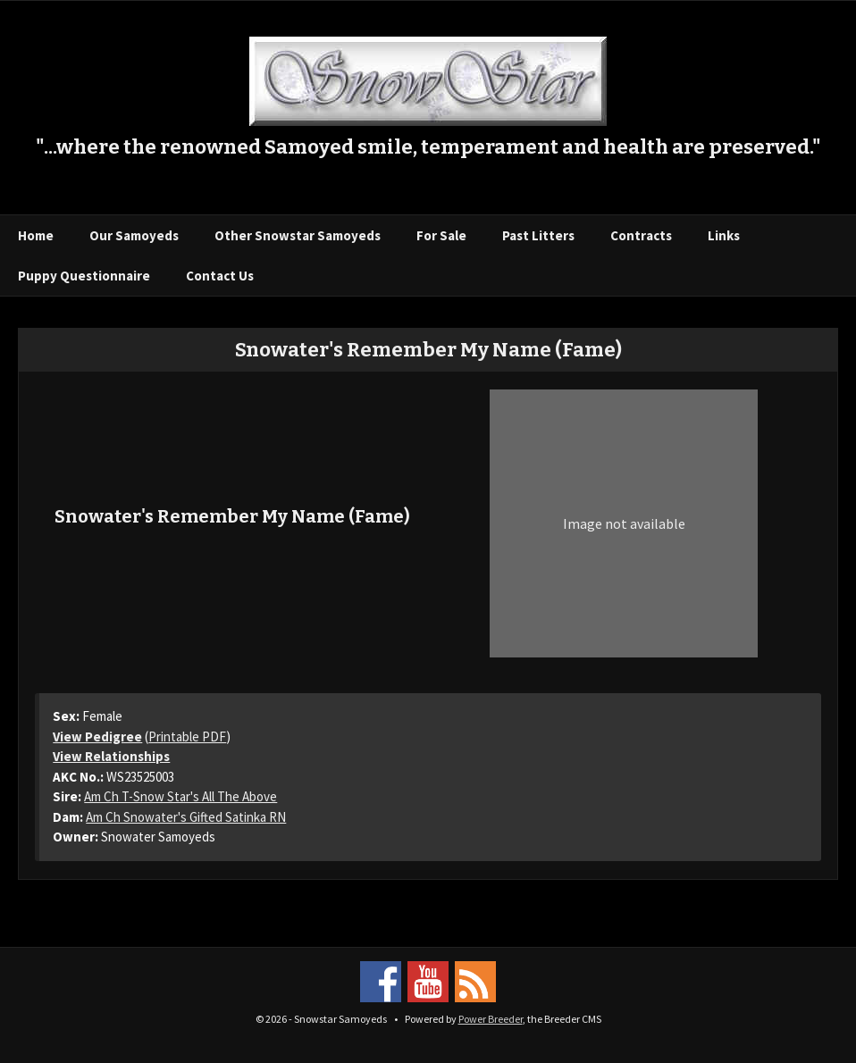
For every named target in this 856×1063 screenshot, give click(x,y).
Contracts (641, 235)
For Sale (441, 235)
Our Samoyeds (134, 235)
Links (724, 235)
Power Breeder (490, 1018)
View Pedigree (97, 736)
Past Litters (538, 235)
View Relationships (111, 756)
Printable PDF (187, 736)
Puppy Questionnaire (84, 275)
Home (36, 235)
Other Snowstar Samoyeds (297, 235)
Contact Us (220, 275)
